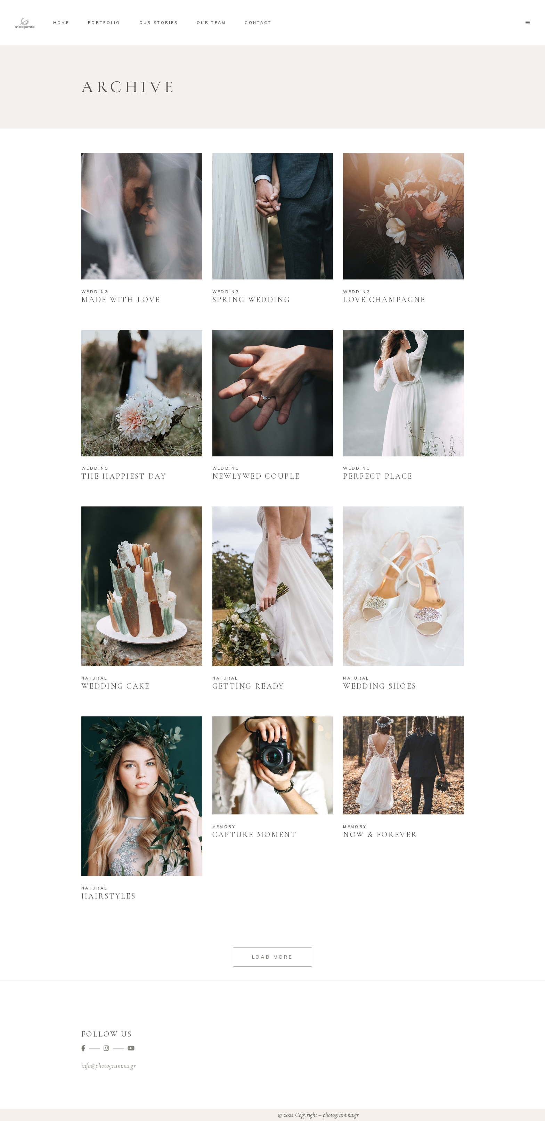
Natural (94, 678)
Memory (224, 826)
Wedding (95, 291)
